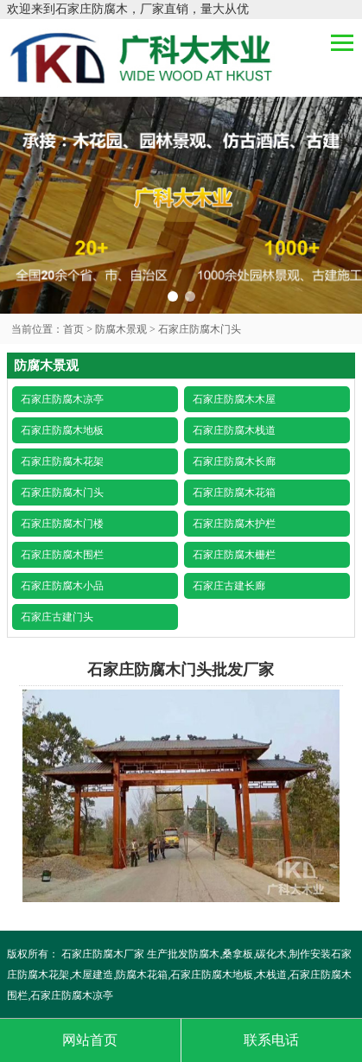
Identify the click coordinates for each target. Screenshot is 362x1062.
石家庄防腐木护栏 (234, 524)
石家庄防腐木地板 (62, 430)
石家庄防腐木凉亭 (62, 399)
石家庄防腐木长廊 (234, 461)
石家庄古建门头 (57, 617)
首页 (73, 329)
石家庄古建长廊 (229, 586)
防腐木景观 (121, 329)
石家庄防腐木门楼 (62, 524)
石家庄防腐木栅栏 (234, 555)
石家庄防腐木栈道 (234, 430)
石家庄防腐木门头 (199, 329)
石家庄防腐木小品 (62, 586)
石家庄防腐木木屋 (234, 399)
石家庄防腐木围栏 (62, 555)
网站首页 (89, 1040)
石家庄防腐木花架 (62, 461)
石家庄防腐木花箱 (234, 492)
